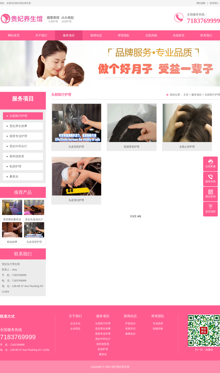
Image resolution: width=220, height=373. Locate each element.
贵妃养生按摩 (18, 126)
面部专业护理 (18, 136)
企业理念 (75, 328)
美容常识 (130, 328)
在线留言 (179, 35)
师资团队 (124, 35)
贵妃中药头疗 (18, 146)
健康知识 (130, 333)
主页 (185, 94)
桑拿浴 (14, 176)
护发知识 (130, 323)
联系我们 (214, 3)
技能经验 (158, 328)
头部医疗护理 (18, 115)
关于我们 (41, 35)
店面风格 (151, 35)
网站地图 (201, 3)
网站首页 (14, 35)
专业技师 (158, 323)
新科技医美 (17, 156)
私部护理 (15, 166)
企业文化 (75, 323)
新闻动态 (96, 35)
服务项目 (69, 35)
